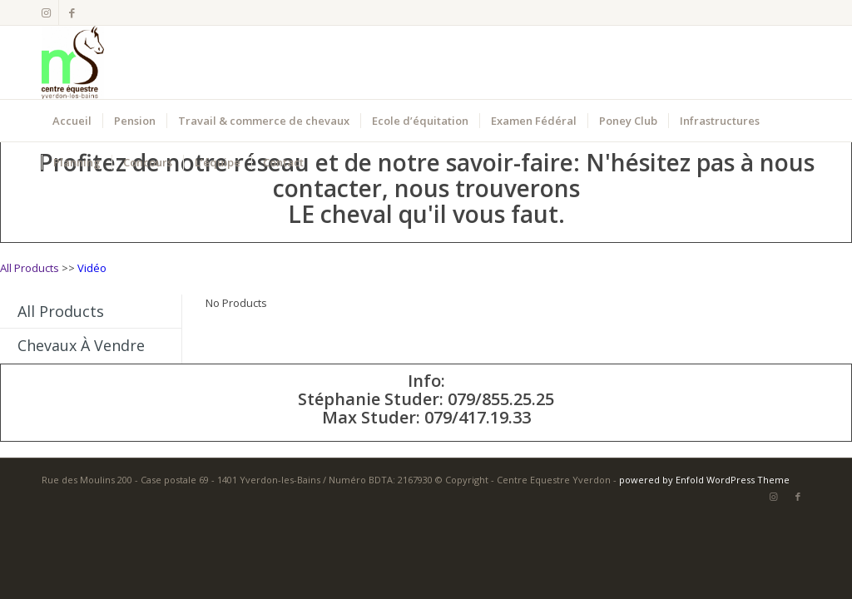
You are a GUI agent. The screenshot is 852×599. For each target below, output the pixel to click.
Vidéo (91, 267)
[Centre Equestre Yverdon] (73, 62)
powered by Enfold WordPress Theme (704, 479)
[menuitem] (72, 120)
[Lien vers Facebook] (71, 12)
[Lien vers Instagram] (46, 12)
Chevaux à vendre (81, 345)
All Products (29, 267)
